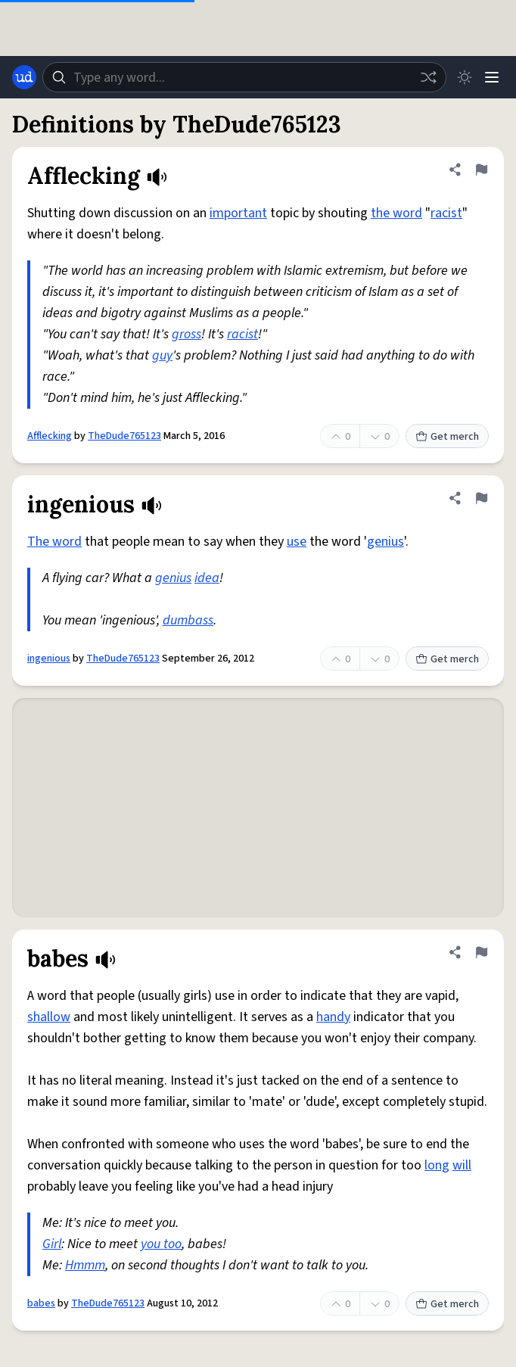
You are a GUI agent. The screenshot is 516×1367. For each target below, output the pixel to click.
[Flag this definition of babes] (481, 952)
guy (162, 355)
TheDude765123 (124, 436)
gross (186, 334)
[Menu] (492, 77)
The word (54, 541)
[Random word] (428, 77)
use (296, 541)
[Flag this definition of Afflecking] (481, 169)
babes (41, 1303)
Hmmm (85, 1265)
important (238, 213)
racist (446, 213)
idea (206, 577)
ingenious (48, 658)
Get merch (447, 436)
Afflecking (49, 436)
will (461, 1165)
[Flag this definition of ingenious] (481, 498)
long (436, 1165)
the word (396, 213)
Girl (51, 1244)
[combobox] (244, 77)
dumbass (188, 620)
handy (333, 1016)
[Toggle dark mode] (464, 77)
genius (385, 541)
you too (161, 1244)
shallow (48, 1016)
